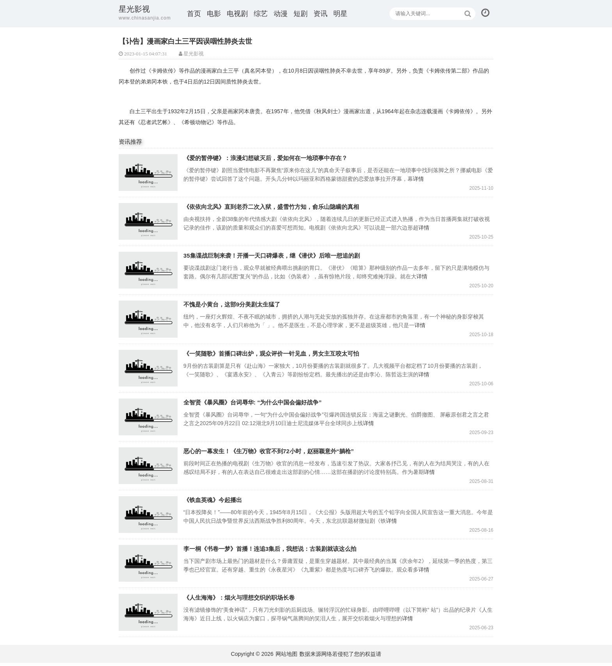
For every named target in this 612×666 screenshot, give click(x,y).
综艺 (261, 14)
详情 (430, 179)
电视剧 (237, 14)
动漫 (281, 14)
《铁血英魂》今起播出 (149, 517)
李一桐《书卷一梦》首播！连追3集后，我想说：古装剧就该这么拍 (149, 566)
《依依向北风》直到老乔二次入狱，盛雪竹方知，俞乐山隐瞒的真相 (149, 221)
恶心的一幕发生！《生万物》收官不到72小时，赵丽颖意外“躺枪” (149, 467)
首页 (194, 14)
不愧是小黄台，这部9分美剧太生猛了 (149, 320)
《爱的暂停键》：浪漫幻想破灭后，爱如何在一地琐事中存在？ (149, 172)
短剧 (301, 14)
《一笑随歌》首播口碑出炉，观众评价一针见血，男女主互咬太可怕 (149, 369)
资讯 (320, 14)
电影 (214, 14)
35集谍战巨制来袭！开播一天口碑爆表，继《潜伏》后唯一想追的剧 (149, 271)
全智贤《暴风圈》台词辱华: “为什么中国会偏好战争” (149, 418)
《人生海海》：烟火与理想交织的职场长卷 (149, 615)
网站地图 (286, 657)
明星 (340, 14)
